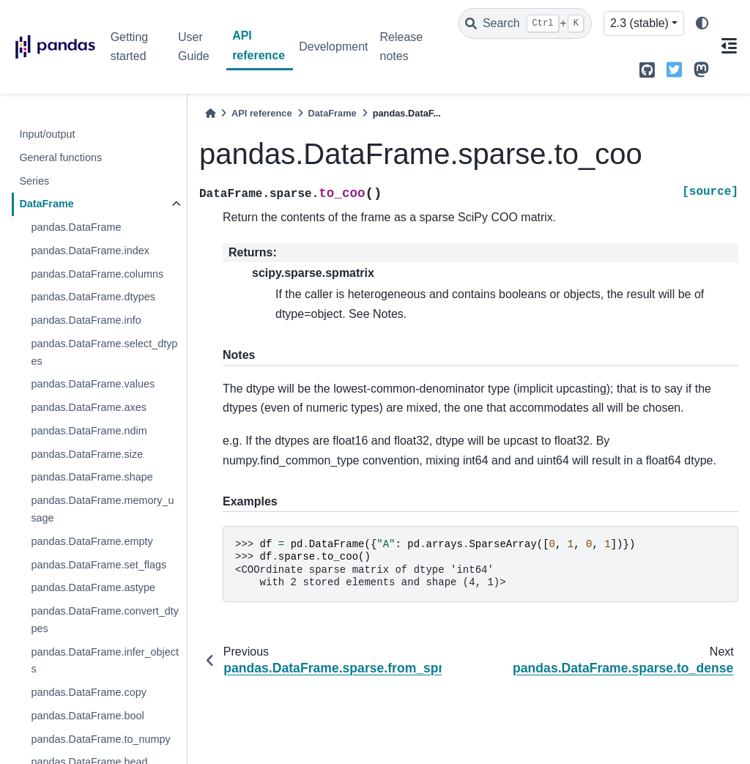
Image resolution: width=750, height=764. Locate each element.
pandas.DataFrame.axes (88, 407)
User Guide (193, 46)
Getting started (130, 46)
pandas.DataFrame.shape (91, 477)
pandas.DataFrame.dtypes (93, 297)
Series (34, 181)
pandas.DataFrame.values (93, 384)
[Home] (210, 113)
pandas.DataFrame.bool (87, 716)
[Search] (525, 23)
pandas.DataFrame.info (86, 320)
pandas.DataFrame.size (87, 454)
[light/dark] (702, 24)
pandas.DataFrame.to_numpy (100, 739)
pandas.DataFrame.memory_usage (102, 509)
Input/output (47, 134)
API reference (258, 45)
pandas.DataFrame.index (90, 250)
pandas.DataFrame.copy (88, 692)
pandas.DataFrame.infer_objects (105, 660)
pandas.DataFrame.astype (93, 587)
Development (333, 46)
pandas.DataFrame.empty (91, 541)
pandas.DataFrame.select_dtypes (104, 352)
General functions (60, 157)
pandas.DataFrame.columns (97, 274)
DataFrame (46, 203)
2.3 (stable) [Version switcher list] (639, 23)
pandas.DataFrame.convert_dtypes (105, 619)
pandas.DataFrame (76, 227)
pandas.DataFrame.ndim (88, 431)
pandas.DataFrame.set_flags (98, 565)
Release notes (401, 46)
